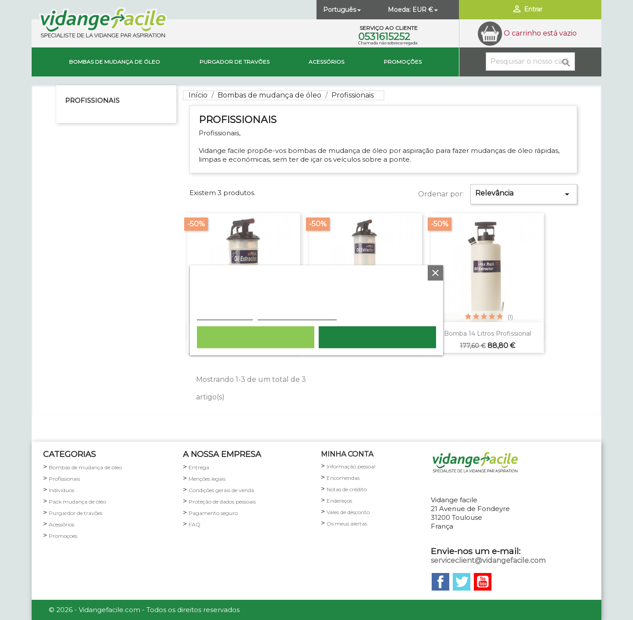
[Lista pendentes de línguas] (343, 9)
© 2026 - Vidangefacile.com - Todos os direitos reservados (144, 609)
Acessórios (326, 61)
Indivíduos (61, 490)
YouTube (482, 582)
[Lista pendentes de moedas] (426, 9)
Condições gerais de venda (221, 490)
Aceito (377, 337)
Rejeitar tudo (255, 337)
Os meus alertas (347, 523)
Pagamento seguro (213, 513)
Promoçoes (63, 536)
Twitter (461, 582)
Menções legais (207, 478)
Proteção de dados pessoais (222, 501)
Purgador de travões (234, 61)
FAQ (194, 524)
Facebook (440, 582)
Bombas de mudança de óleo (114, 61)
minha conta (347, 454)
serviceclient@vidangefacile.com (488, 560)
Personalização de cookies (297, 315)
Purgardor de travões (75, 513)
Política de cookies (225, 315)
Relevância (523, 194)
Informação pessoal (351, 466)
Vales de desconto (348, 512)
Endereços (339, 500)
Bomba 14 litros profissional (487, 333)
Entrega (199, 467)
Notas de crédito (347, 489)
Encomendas (343, 478)
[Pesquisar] (530, 61)
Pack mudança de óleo (77, 501)
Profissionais (92, 100)
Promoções (403, 61)
